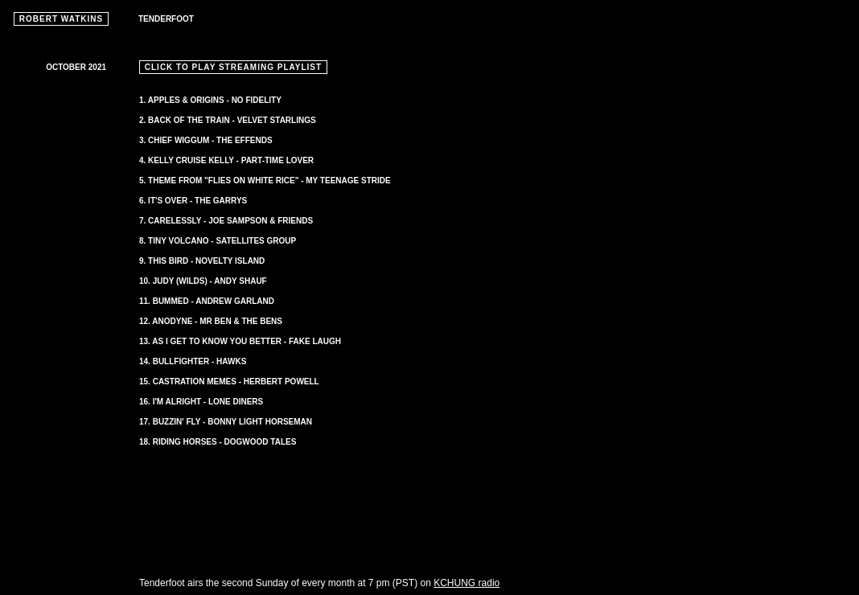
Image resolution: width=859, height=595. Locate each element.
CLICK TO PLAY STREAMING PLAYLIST (233, 67)
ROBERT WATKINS (61, 18)
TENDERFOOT (166, 18)
